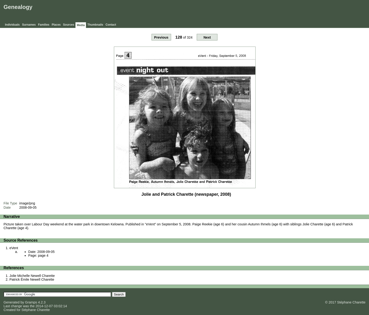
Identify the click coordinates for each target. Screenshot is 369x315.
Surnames (29, 24)
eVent (13, 248)
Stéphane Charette (35, 310)
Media (81, 25)
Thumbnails (95, 24)
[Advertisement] (282, 11)
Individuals (12, 24)
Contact (111, 24)
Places (56, 24)
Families (43, 24)
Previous (161, 37)
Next (207, 37)
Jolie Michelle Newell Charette (32, 276)
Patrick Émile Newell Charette (31, 279)
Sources (68, 24)
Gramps (31, 302)
